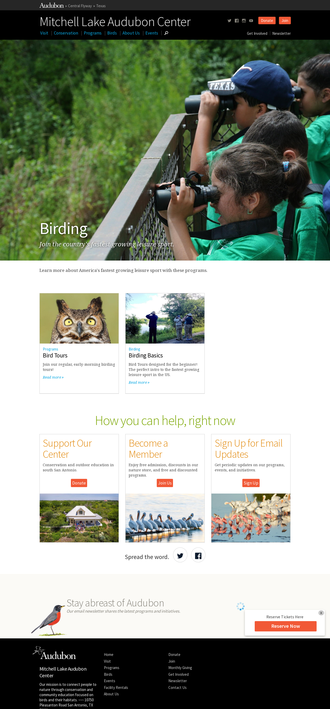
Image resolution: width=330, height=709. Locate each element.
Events (151, 33)
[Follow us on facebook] (236, 20)
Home (108, 654)
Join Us (165, 483)
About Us (131, 33)
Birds (112, 33)
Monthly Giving (180, 667)
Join (285, 20)
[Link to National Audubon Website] (51, 6)
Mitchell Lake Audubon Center (115, 20)
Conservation (66, 33)
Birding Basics (146, 355)
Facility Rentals (116, 687)
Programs (93, 33)
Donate (267, 20)
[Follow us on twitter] (229, 20)
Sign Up (251, 483)
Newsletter (281, 33)
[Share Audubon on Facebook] (198, 554)
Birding (134, 349)
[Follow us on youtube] (251, 20)
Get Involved (257, 33)
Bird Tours (55, 355)
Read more (52, 377)
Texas (101, 5)
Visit (44, 33)
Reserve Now (285, 626)
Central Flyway (80, 5)
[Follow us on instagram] (243, 20)
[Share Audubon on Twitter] (180, 554)
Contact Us (177, 687)
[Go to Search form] (166, 33)
